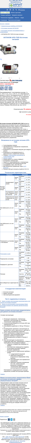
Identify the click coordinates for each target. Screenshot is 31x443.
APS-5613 (8, 85)
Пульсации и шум (5, 254)
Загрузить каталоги (17, 15)
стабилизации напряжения (16, 155)
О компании (4, 20)
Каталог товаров (5, 12)
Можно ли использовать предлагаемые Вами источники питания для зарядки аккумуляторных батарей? (14, 305)
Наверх (2, 374)
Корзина (22, 9)
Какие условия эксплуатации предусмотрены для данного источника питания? (15, 301)
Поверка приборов (6, 15)
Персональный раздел (14, 20)
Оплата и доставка (16, 12)
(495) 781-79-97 (17, 0)
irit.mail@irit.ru (16, 2)
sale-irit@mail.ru (14, 441)
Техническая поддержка (7, 17)
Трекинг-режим (7, 158)
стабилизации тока (8, 156)
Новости (17, 17)
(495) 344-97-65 (10, 436)
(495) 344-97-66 (19, 436)
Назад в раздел (4, 416)
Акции (22, 17)
